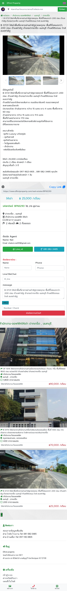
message (7, 285)
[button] (61, 80)
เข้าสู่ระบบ (7, 575)
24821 (5, 303)
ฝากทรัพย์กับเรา (10, 578)
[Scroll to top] (1, 515)
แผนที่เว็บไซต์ (9, 581)
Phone (38, 262)
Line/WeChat (9, 274)
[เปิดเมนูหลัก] (3, 3)
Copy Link (57, 187)
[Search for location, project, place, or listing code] (32, 9)
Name (6, 262)
